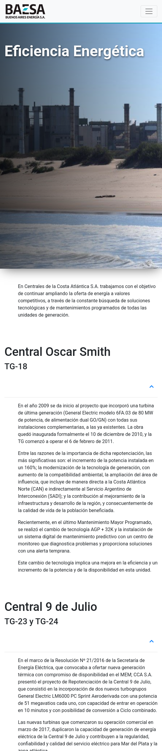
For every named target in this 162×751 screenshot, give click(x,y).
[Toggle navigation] (149, 11)
